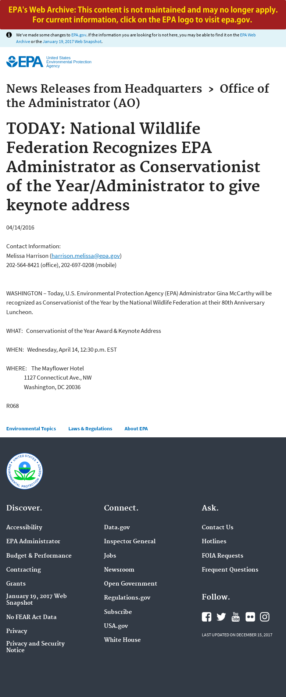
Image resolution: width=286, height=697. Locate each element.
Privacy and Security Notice (35, 647)
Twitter (221, 617)
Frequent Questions (230, 570)
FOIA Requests (222, 556)
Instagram (264, 617)
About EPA (136, 428)
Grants (16, 584)
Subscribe (118, 612)
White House (122, 640)
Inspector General (129, 541)
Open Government (130, 584)
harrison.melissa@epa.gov (85, 256)
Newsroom (119, 570)
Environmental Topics (31, 428)
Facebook (206, 617)
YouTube (235, 617)
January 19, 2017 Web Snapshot (72, 41)
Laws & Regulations (90, 428)
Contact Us (217, 527)
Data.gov (117, 527)
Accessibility (24, 527)
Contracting (23, 570)
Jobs (110, 556)
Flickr (250, 617)
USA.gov (116, 626)
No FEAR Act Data (31, 617)
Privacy (16, 631)
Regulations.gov (127, 598)
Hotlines (214, 541)
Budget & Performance (39, 556)
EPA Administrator (33, 541)
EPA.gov (78, 35)
